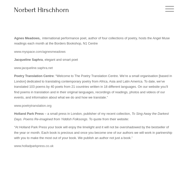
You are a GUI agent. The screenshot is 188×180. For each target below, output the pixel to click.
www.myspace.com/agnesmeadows (40, 52)
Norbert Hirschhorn (41, 10)
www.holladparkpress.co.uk (34, 146)
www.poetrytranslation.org (33, 106)
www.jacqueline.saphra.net (33, 68)
